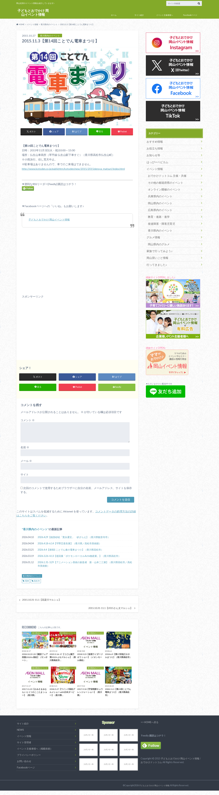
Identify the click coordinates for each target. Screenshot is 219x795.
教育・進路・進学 (157, 210)
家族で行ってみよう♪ (158, 241)
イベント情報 (154, 166)
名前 (25, 448)
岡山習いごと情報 (156, 247)
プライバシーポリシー (29, 756)
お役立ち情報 (154, 147)
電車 (27, 582)
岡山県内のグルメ (157, 235)
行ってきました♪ (155, 254)
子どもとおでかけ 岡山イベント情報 (33, 12)
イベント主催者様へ (164, 15)
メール (26, 462)
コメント (28, 421)
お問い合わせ (24, 762)
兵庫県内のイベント (158, 191)
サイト (25, 475)
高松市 (37, 582)
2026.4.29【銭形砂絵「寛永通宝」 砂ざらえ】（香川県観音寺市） (74, 538)
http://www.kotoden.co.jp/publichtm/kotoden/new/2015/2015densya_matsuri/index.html (74, 168)
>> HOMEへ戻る (149, 723)
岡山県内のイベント (158, 197)
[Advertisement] (47, 329)
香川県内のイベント (35, 530)
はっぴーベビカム (156, 160)
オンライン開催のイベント (162, 185)
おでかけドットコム (151, 764)
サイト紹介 (139, 15)
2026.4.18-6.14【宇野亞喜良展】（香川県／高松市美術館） (69, 544)
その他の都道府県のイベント (163, 178)
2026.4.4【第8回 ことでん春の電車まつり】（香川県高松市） (70, 551)
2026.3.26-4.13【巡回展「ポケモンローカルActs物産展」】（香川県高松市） (79, 557)
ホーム (114, 15)
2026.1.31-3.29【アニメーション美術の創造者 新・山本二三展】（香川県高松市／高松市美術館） (85, 565)
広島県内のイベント (158, 204)
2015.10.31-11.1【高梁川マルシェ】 (41, 601)
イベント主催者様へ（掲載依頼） (35, 750)
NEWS (20, 731)
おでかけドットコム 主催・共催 (165, 172)
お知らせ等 (152, 153)
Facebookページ (190, 15)
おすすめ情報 (154, 141)
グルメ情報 (152, 229)
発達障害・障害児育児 (160, 216)
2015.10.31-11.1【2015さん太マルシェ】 (110, 609)
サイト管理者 (24, 743)
